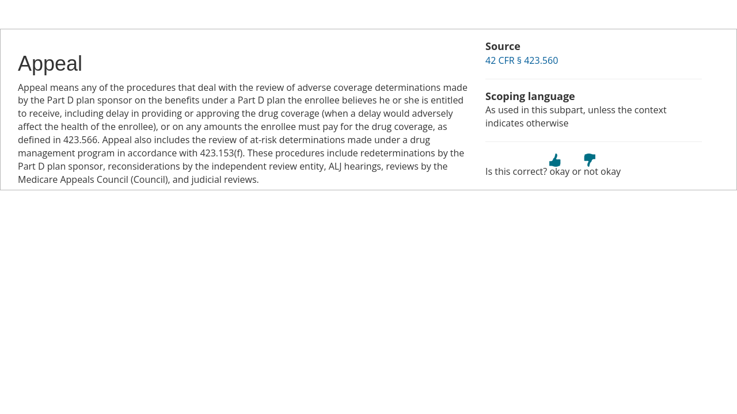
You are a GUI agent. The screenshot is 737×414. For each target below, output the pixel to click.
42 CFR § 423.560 (521, 60)
